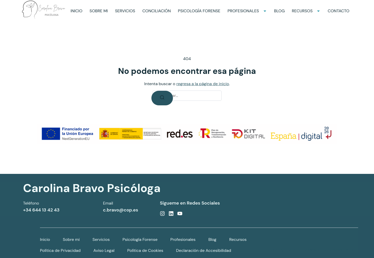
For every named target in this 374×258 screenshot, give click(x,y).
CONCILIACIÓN (156, 11)
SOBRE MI (99, 11)
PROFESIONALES (247, 11)
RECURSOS (306, 11)
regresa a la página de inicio (202, 83)
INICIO (76, 11)
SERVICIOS (125, 11)
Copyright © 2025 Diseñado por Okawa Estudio (313, 249)
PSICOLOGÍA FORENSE (199, 11)
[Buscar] (162, 98)
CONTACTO (338, 11)
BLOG (279, 11)
